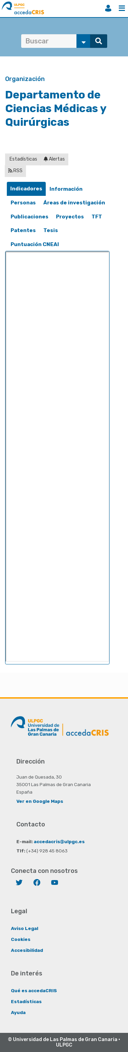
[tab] (26, 189)
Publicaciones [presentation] (29, 217)
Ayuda (18, 1012)
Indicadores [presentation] (26, 189)
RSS (15, 171)
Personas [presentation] (23, 203)
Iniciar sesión (108, 8)
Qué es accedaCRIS (34, 990)
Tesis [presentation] (50, 230)
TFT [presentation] (96, 217)
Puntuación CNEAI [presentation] (35, 244)
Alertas (54, 159)
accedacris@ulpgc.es (59, 841)
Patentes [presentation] (23, 230)
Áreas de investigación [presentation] (74, 203)
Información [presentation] (66, 189)
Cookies (20, 939)
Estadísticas (23, 159)
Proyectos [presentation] (70, 217)
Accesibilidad (27, 950)
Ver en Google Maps (39, 801)
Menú (122, 8)
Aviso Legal (24, 928)
